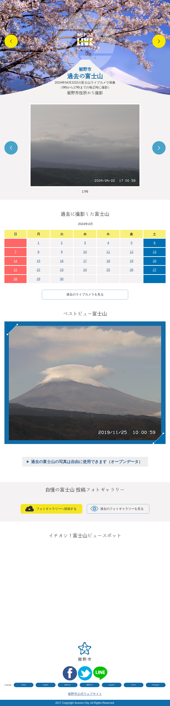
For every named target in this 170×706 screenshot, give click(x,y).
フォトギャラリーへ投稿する (56, 508)
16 (62, 261)
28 (15, 279)
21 (15, 270)
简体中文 (67, 685)
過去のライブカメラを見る (85, 294)
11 (108, 252)
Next (159, 41)
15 (38, 261)
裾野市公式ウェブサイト (85, 694)
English (45, 685)
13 (154, 252)
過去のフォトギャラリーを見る (122, 508)
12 (131, 252)
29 (38, 279)
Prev (11, 41)
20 (154, 261)
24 (85, 270)
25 (108, 270)
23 (62, 270)
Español (111, 685)
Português (155, 685)
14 (15, 261)
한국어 (133, 685)
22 (38, 270)
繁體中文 (90, 685)
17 (85, 261)
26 (131, 270)
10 (85, 252)
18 (108, 261)
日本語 (23, 685)
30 (62, 279)
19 (131, 261)
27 (154, 270)
